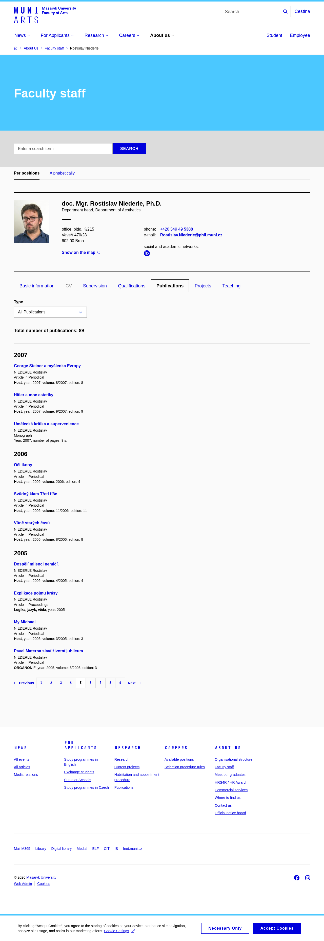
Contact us (223, 805)
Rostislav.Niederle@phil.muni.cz (191, 235)
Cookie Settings (119, 932)
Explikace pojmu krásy (36, 593)
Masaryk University (41, 877)
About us (228, 748)
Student (274, 35)
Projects (203, 285)
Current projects (127, 767)
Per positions (26, 173)
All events (21, 759)
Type (18, 302)
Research (127, 748)
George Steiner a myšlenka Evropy (47, 366)
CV (69, 285)
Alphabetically (62, 173)
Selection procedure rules (185, 767)
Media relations (26, 775)
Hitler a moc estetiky (33, 395)
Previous (24, 683)
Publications (170, 285)
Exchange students (79, 772)
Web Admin (23, 884)
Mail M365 (22, 849)
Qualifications (131, 285)
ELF (95, 849)
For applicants (80, 745)
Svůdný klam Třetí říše (35, 494)
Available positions (179, 759)
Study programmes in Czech (86, 787)
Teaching (231, 285)
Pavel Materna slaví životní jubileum (48, 651)
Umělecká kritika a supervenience (46, 424)
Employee (300, 35)
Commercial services (231, 790)
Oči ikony (23, 465)
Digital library (61, 849)
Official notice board (230, 813)
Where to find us (227, 798)
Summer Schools (77, 780)
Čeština (302, 11)
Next (134, 683)
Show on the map (81, 253)
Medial (82, 849)
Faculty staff (224, 767)
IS (116, 849)
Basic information (36, 285)
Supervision (95, 285)
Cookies (43, 884)
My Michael (24, 622)
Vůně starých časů (32, 523)
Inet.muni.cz (132, 849)
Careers (176, 748)
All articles (22, 767)
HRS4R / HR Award (230, 782)
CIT (107, 849)
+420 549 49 (176, 229)
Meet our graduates (230, 775)
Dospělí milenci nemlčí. (36, 564)
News (20, 748)
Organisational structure (233, 759)
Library (40, 849)
